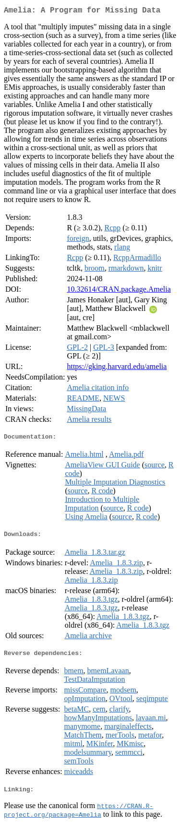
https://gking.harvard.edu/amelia (117, 368)
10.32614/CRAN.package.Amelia (118, 291)
